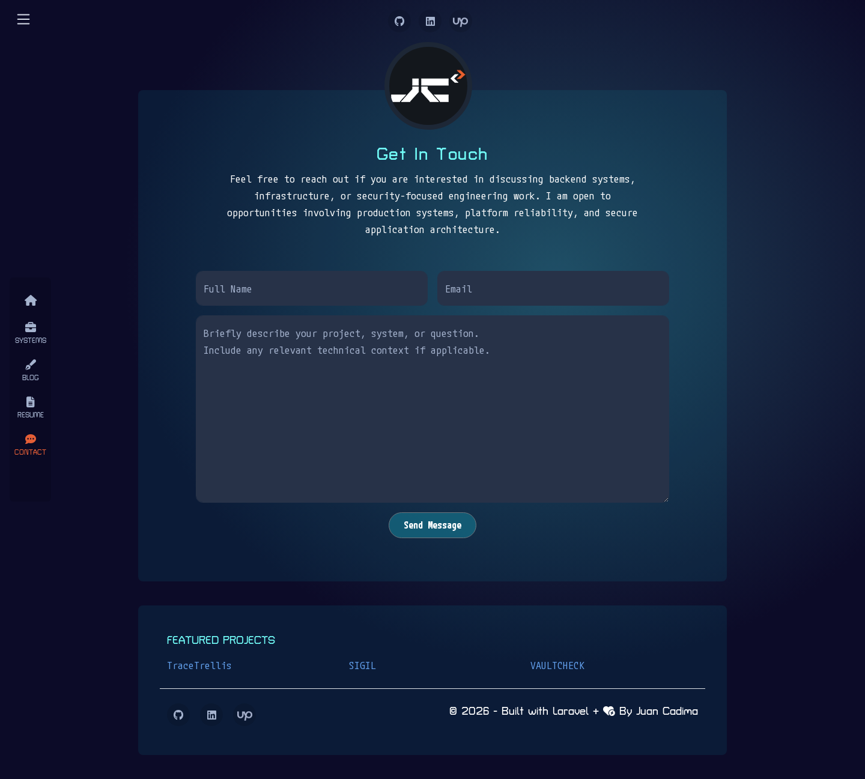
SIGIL (362, 664)
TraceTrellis (199, 664)
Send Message (432, 525)
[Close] (30, 477)
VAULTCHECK (557, 664)
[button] (23, 19)
